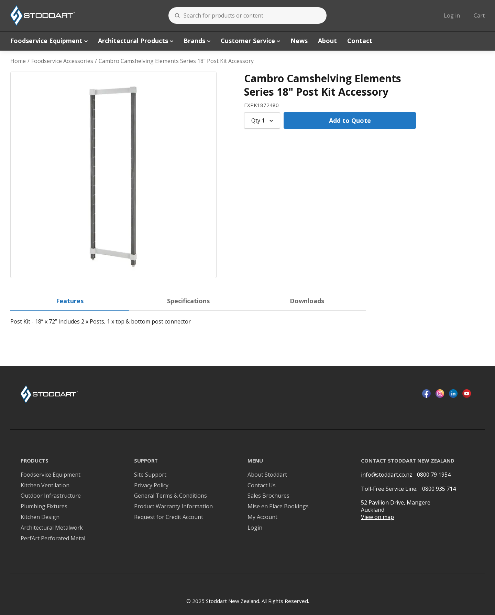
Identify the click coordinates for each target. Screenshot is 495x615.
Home (18, 61)
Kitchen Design (40, 517)
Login (255, 527)
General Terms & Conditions (170, 495)
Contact (359, 40)
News (299, 40)
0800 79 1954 (434, 474)
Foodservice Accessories (62, 61)
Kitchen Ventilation (45, 485)
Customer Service (250, 40)
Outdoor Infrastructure (51, 495)
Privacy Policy (151, 485)
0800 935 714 (439, 488)
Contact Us (262, 485)
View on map (377, 517)
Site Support (150, 474)
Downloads (307, 301)
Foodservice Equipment (49, 40)
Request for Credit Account (168, 517)
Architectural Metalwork (52, 527)
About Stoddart (267, 474)
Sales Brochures (268, 495)
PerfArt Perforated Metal (53, 538)
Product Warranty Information (173, 506)
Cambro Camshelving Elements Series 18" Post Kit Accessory (176, 61)
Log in (452, 15)
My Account (262, 517)
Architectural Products (135, 40)
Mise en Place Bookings (278, 506)
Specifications (188, 301)
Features (70, 301)
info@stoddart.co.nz (386, 474)
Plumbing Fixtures (44, 506)
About (327, 40)
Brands (197, 40)
